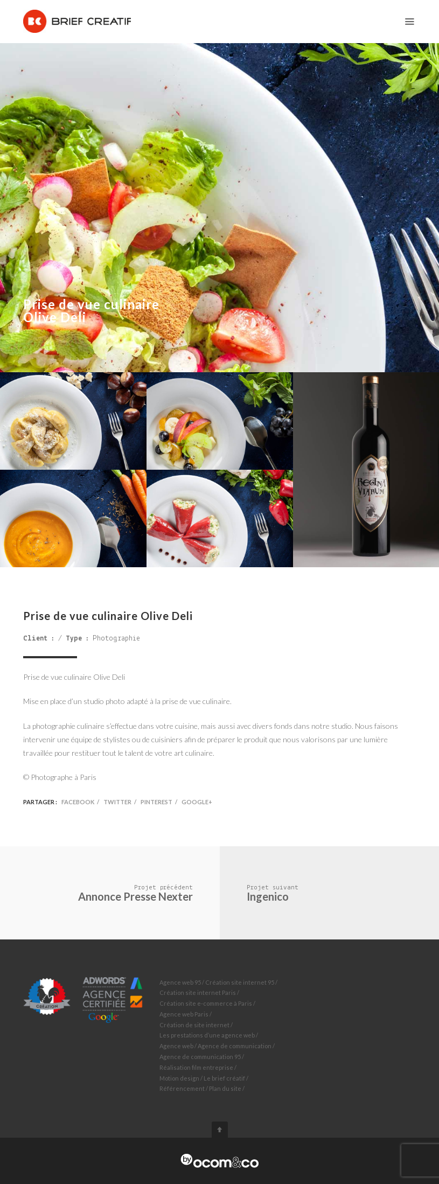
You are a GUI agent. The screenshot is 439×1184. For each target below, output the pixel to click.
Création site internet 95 (239, 982)
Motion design (179, 1078)
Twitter (117, 801)
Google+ (197, 801)
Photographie (116, 639)
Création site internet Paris (197, 992)
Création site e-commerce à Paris (205, 1003)
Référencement (182, 1088)
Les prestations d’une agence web (207, 1035)
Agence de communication (234, 1045)
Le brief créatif (224, 1078)
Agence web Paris (183, 1014)
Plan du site (225, 1088)
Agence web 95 (180, 982)
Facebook (77, 801)
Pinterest (156, 801)
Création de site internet (194, 1024)
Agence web (176, 1045)
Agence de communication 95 (200, 1056)
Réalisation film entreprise (196, 1067)
